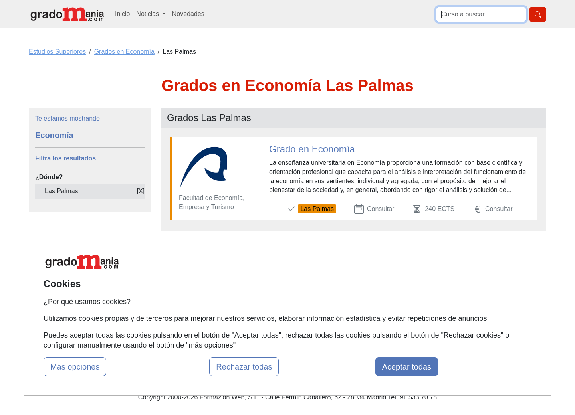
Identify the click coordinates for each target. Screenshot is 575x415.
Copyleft (354, 301)
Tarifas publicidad (191, 286)
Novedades (188, 13)
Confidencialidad (366, 270)
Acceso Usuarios (191, 301)
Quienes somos (189, 270)
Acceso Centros (189, 317)
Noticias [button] (148, 13)
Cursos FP (270, 270)
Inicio (122, 13)
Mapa (175, 254)
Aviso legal (358, 286)
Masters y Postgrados (286, 254)
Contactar (356, 254)
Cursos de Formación (285, 301)
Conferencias (273, 286)
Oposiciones (272, 317)
